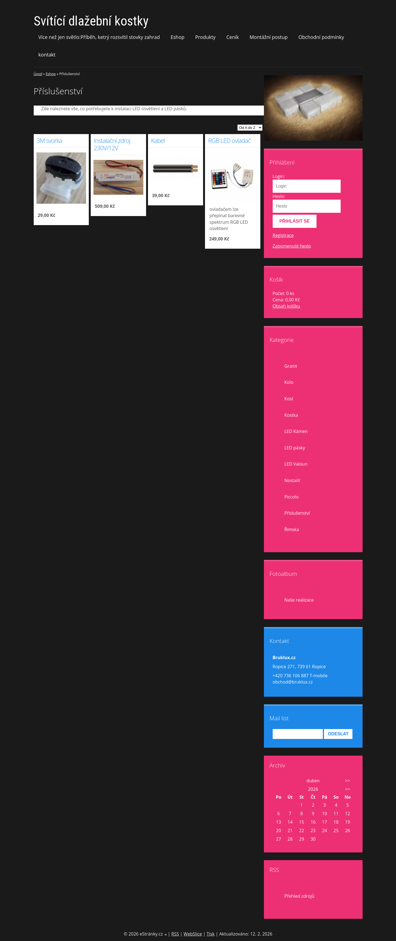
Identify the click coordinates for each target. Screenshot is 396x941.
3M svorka (49, 140)
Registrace (283, 235)
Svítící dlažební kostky (91, 21)
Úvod (38, 73)
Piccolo (291, 497)
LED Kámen (296, 431)
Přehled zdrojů (299, 896)
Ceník (232, 37)
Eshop (177, 37)
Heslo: (279, 196)
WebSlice (193, 934)
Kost (289, 399)
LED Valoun (296, 464)
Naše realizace (299, 600)
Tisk (211, 934)
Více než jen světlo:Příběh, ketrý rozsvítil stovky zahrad (99, 37)
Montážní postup (269, 37)
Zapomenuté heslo (292, 246)
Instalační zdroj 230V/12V (112, 144)
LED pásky (294, 448)
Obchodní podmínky (321, 37)
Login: (279, 176)
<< (278, 781)
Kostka (291, 415)
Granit (290, 366)
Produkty (205, 37)
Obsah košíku (286, 306)
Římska (291, 529)
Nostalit (292, 480)
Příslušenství (297, 513)
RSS (175, 934)
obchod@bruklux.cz (293, 682)
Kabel (158, 140)
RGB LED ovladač (229, 140)
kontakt (46, 54)
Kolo (289, 382)
